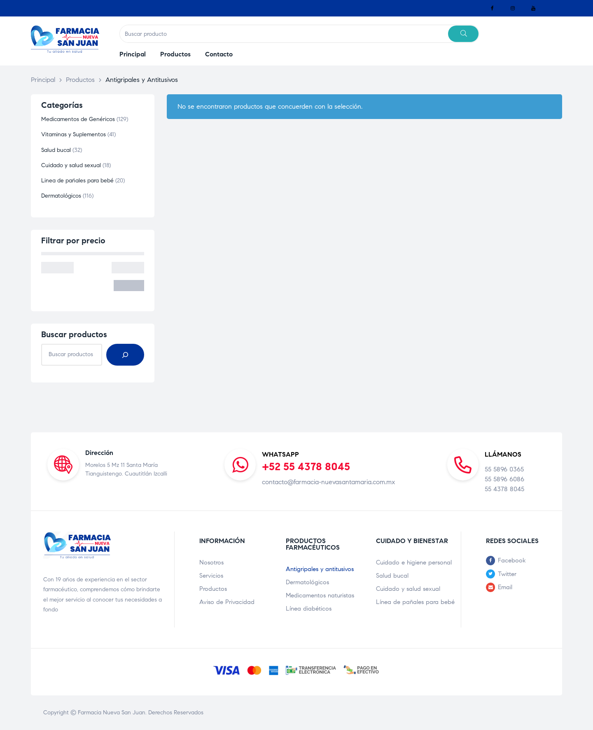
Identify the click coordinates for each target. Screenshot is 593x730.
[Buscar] (125, 355)
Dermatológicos (307, 582)
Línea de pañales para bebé (415, 602)
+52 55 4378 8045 (306, 466)
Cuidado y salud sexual (408, 588)
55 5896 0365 (504, 469)
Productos (213, 588)
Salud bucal (392, 575)
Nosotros (211, 562)
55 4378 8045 (504, 489)
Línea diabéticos (309, 608)
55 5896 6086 (504, 479)
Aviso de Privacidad (226, 602)
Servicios (211, 575)
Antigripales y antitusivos (320, 569)
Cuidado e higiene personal (414, 562)
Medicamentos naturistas (320, 595)
